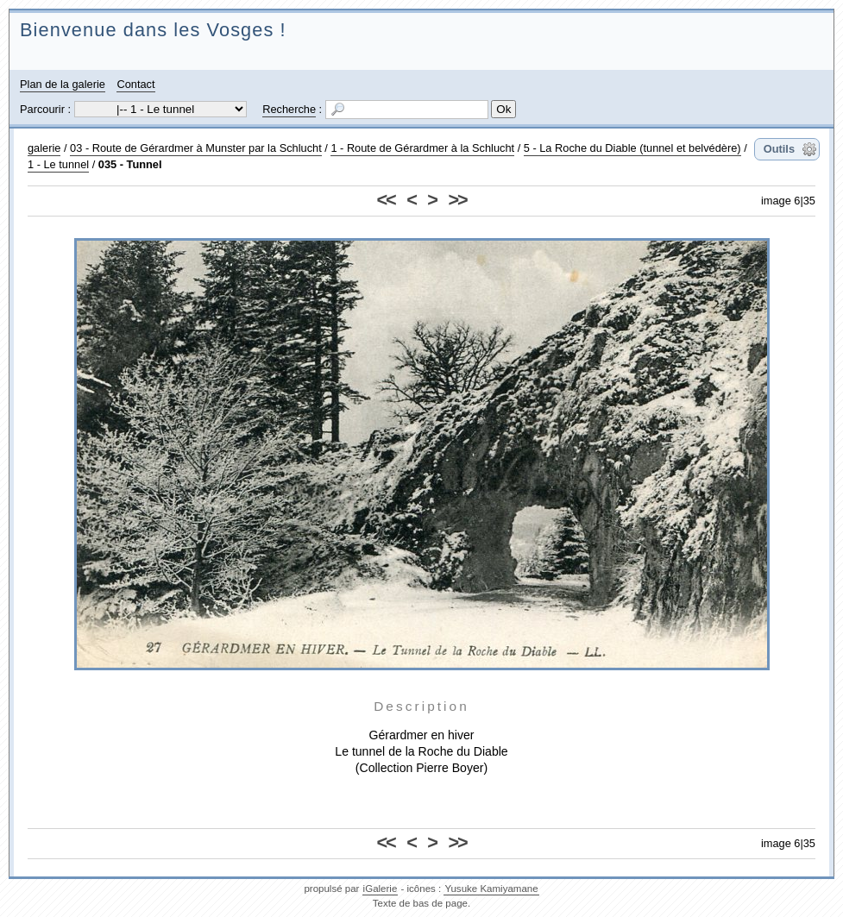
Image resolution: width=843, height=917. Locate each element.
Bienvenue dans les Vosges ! (153, 30)
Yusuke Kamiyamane (491, 888)
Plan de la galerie (62, 84)
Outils (779, 148)
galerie (44, 147)
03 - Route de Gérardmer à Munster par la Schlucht (196, 147)
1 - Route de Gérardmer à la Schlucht (422, 147)
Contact (135, 84)
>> (457, 199)
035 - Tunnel (130, 164)
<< (386, 199)
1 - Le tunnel (58, 164)
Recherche (289, 109)
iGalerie (380, 888)
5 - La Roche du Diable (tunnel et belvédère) (632, 147)
